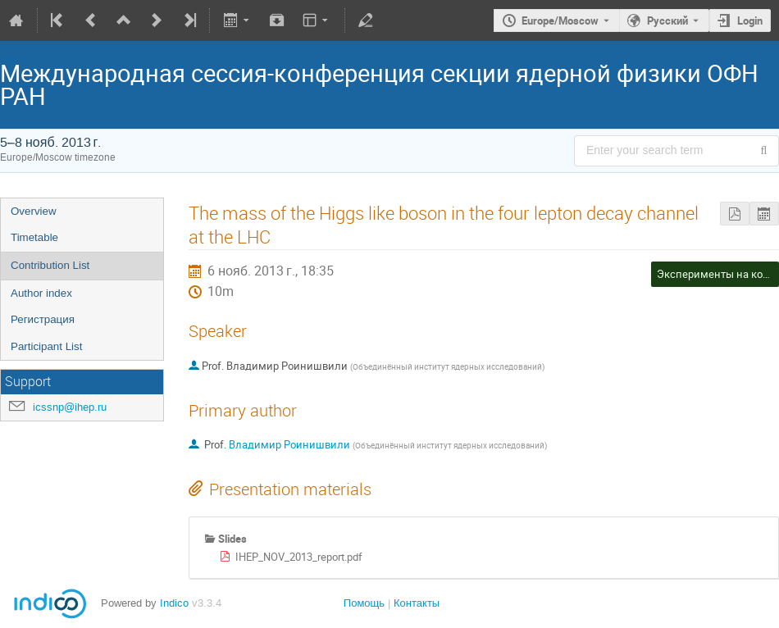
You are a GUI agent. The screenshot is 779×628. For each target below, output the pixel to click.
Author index (41, 293)
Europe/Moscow (560, 20)
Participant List (46, 346)
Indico (174, 603)
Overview (34, 211)
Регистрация (43, 319)
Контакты (417, 603)
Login (750, 20)
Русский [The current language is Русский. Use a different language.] (667, 20)
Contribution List (50, 265)
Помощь (364, 603)
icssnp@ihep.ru (70, 407)
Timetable (34, 237)
